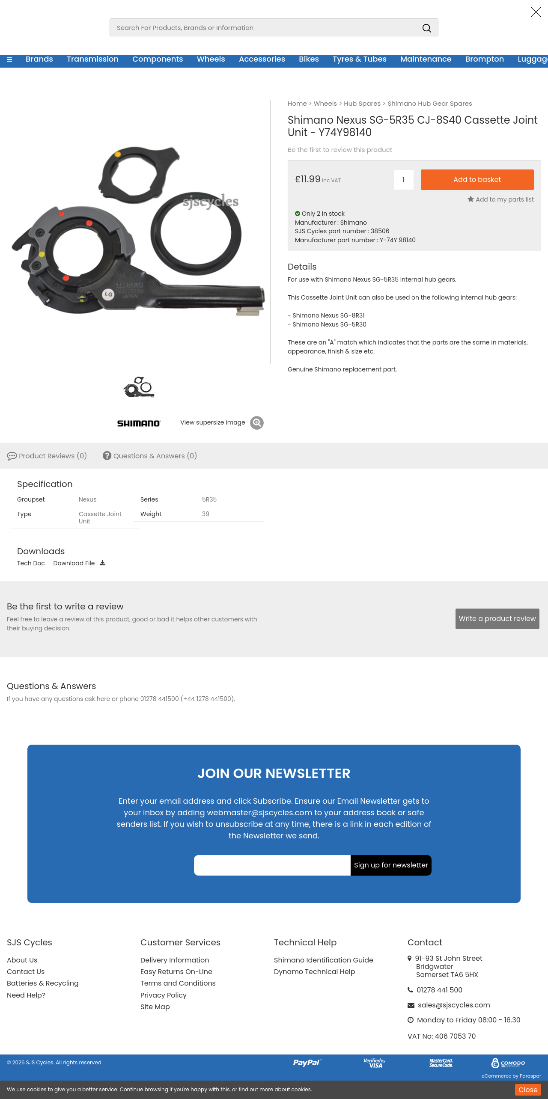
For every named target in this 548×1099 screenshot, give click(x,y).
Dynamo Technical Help (314, 972)
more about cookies (285, 1089)
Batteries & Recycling (43, 983)
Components (157, 58)
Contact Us (26, 972)
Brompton (484, 58)
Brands (39, 58)
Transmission (93, 58)
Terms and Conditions (178, 983)
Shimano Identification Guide (323, 960)
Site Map (155, 1007)
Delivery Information (174, 960)
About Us (22, 960)
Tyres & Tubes (360, 58)
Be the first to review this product (340, 150)
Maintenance (426, 58)
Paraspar (530, 1075)
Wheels (211, 58)
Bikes (309, 58)
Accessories (262, 58)
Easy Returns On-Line (176, 972)
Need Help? (26, 995)
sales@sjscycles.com (454, 1005)
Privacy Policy (163, 995)
